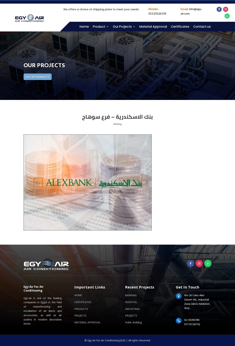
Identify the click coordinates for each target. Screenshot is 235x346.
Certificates (180, 26)
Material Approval (153, 26)
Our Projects (122, 26)
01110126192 (157, 13)
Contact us (202, 26)
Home (84, 26)
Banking (117, 124)
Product (99, 26)
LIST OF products (42, 76)
